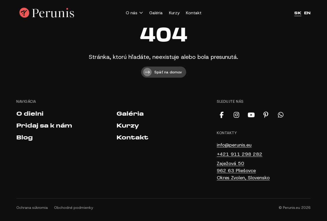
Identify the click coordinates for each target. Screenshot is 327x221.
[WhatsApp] (280, 115)
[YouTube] (251, 115)
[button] (134, 13)
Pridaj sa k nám (44, 126)
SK (297, 13)
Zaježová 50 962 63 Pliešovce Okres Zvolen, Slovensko (243, 170)
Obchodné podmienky (73, 207)
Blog (24, 138)
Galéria (156, 13)
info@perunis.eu (234, 145)
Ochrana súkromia (32, 207)
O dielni (30, 114)
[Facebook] (221, 115)
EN (307, 13)
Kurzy (174, 13)
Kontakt (193, 13)
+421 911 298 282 (239, 154)
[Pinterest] (266, 115)
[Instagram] (236, 115)
